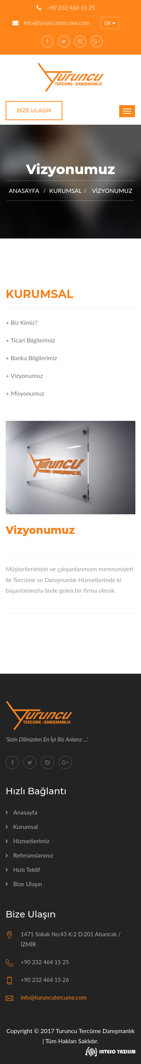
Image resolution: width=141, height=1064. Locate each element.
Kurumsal (25, 826)
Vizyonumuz (112, 190)
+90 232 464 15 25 (71, 7)
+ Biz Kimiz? (22, 322)
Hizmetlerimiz (31, 840)
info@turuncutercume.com (56, 22)
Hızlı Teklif (26, 869)
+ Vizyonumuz (24, 375)
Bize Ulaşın (34, 110)
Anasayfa (24, 190)
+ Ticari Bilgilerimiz (30, 340)
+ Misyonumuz (25, 393)
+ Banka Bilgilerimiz (31, 357)
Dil (110, 23)
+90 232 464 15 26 (45, 979)
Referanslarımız (33, 855)
